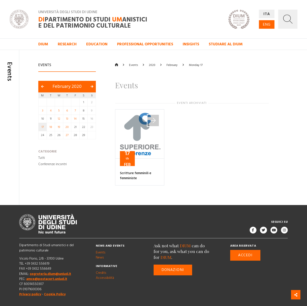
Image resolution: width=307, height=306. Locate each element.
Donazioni (172, 269)
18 (50, 127)
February (172, 65)
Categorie (47, 151)
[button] (287, 19)
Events (133, 65)
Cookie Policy (55, 294)
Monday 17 (196, 65)
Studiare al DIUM (226, 44)
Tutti (41, 158)
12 (59, 119)
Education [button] (96, 44)
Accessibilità (105, 278)
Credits (101, 273)
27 (67, 135)
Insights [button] (191, 44)
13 (67, 119)
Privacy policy (30, 294)
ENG (266, 24)
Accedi (245, 255)
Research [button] (67, 44)
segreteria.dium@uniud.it (50, 274)
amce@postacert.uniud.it (46, 279)
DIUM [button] (43, 44)
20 (67, 127)
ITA (266, 14)
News (100, 257)
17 (43, 127)
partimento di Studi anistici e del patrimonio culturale (92, 22)
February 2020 (67, 86)
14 (75, 119)
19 (59, 127)
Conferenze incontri (52, 164)
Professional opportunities (145, 44)
